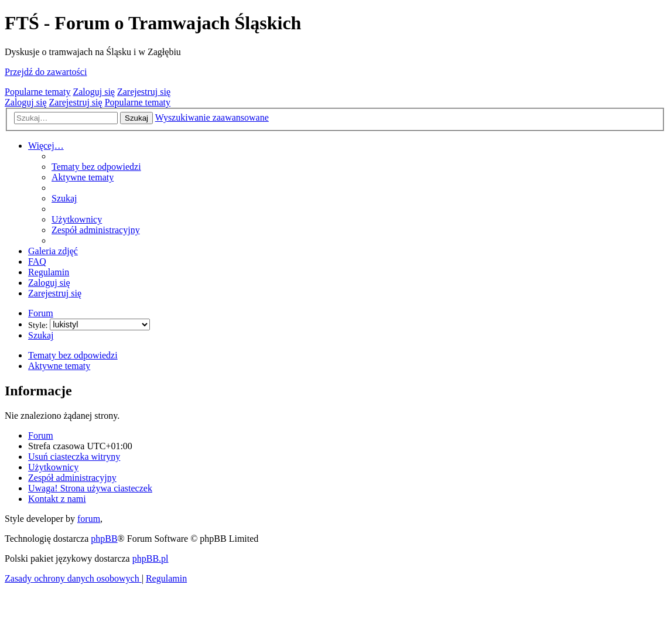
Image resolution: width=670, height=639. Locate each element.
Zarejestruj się (143, 92)
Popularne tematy (37, 92)
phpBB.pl (150, 558)
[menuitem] (96, 167)
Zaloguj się (94, 92)
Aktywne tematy (59, 366)
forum (88, 519)
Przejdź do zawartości (46, 72)
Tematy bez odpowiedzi (73, 355)
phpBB (104, 539)
